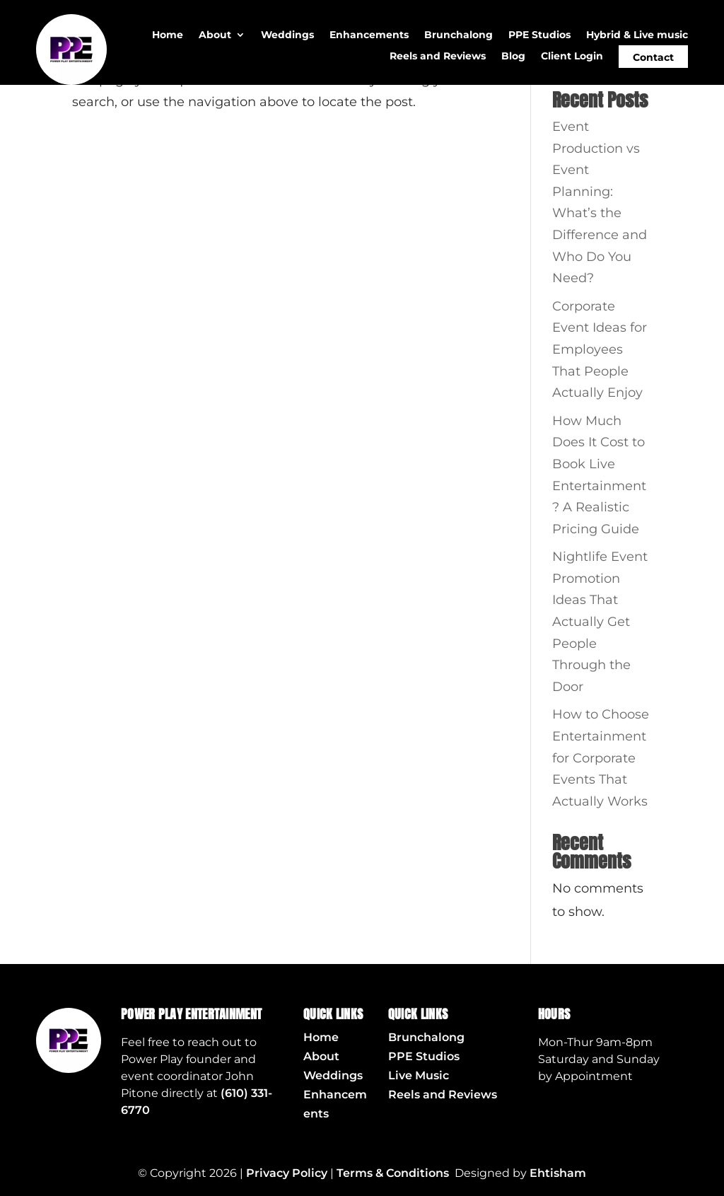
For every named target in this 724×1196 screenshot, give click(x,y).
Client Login (572, 56)
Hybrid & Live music (637, 35)
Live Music (418, 1075)
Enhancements (369, 35)
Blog (513, 56)
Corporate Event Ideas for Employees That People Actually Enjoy (599, 349)
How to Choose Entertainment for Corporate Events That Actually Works (600, 757)
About (215, 35)
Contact (653, 57)
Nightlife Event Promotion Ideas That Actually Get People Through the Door (600, 622)
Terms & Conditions (393, 1173)
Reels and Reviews (438, 56)
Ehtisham (558, 1173)
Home (167, 35)
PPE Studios (539, 35)
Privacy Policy (286, 1173)
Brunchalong (458, 35)
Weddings (287, 35)
